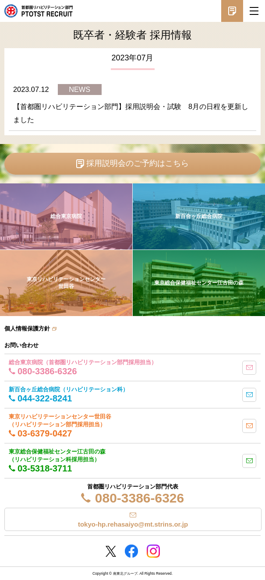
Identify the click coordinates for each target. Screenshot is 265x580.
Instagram (153, 551)
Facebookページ (131, 551)
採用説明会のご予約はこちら (137, 163)
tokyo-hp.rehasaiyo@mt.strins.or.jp (133, 524)
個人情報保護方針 (27, 328)
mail (249, 368)
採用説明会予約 (232, 11)
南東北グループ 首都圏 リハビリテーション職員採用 (38, 11)
